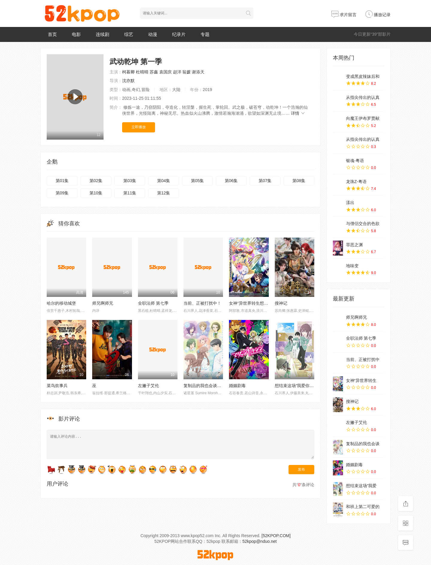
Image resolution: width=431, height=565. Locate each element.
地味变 (352, 265)
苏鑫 (154, 72)
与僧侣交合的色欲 (363, 223)
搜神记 (281, 303)
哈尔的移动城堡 (61, 303)
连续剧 (102, 34)
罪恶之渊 (354, 244)
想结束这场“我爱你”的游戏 (299, 385)
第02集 (96, 180)
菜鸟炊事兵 (57, 385)
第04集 (163, 180)
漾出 (350, 202)
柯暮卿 (128, 72)
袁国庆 (165, 72)
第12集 (163, 193)
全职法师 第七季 (153, 303)
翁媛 (186, 72)
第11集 (129, 193)
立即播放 (138, 127)
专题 (205, 34)
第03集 (129, 180)
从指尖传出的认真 (363, 97)
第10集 (96, 193)
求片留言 (343, 14)
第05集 (197, 180)
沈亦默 (128, 80)
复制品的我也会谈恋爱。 (206, 385)
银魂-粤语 (355, 160)
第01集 (62, 180)
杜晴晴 (142, 72)
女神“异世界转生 (361, 380)
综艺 (128, 34)
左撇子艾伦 (148, 385)
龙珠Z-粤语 (356, 181)
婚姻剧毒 (237, 385)
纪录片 (179, 34)
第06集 (231, 180)
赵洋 (177, 72)
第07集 (265, 180)
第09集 (62, 193)
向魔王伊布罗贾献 (363, 118)
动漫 (152, 34)
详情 (298, 113)
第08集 (299, 180)
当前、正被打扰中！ (202, 303)
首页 (52, 34)
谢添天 (198, 72)
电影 (76, 34)
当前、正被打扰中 (363, 359)
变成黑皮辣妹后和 (363, 76)
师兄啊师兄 (102, 303)
